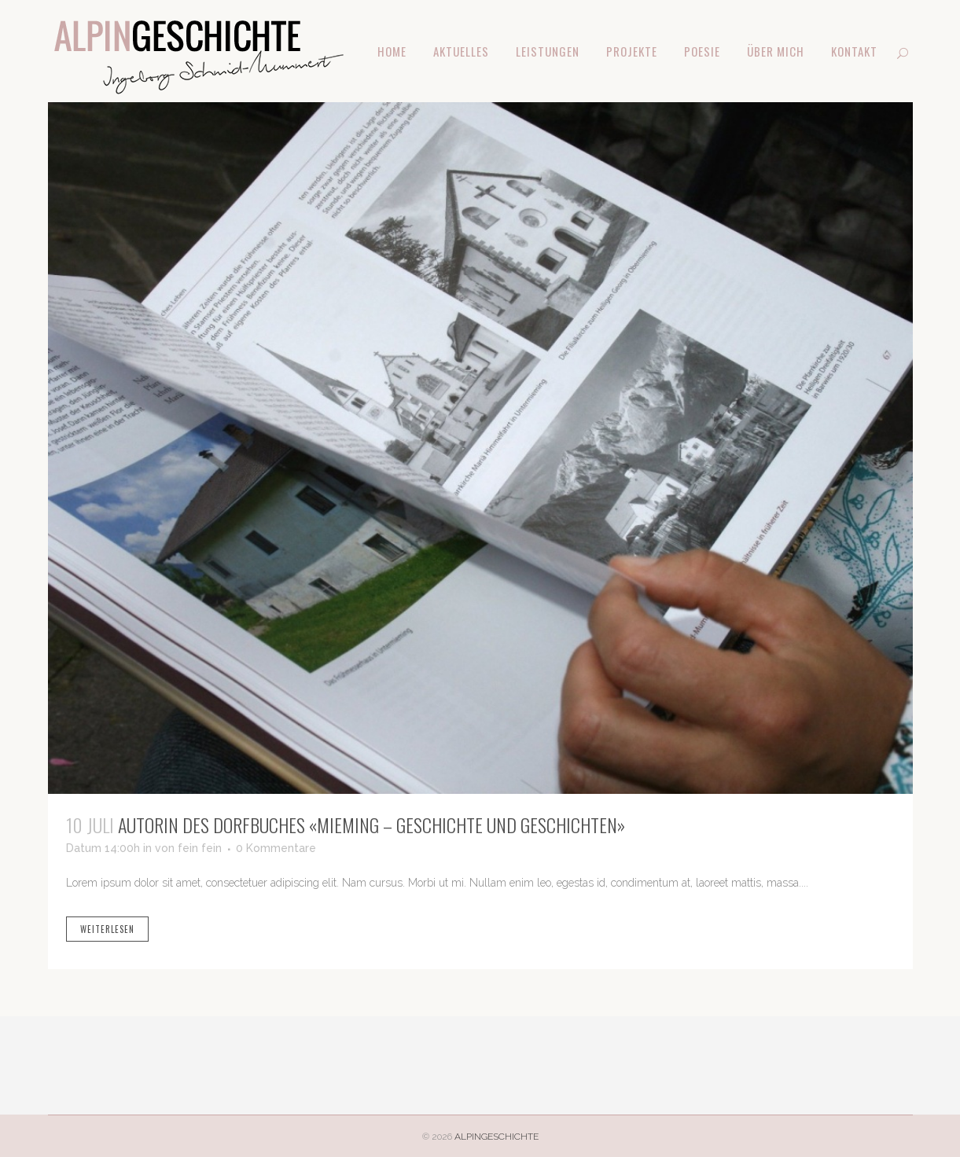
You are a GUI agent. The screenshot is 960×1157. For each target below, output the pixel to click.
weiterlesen (107, 929)
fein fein (200, 848)
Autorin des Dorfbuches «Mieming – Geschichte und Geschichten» (371, 824)
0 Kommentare (276, 848)
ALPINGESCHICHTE (496, 1136)
